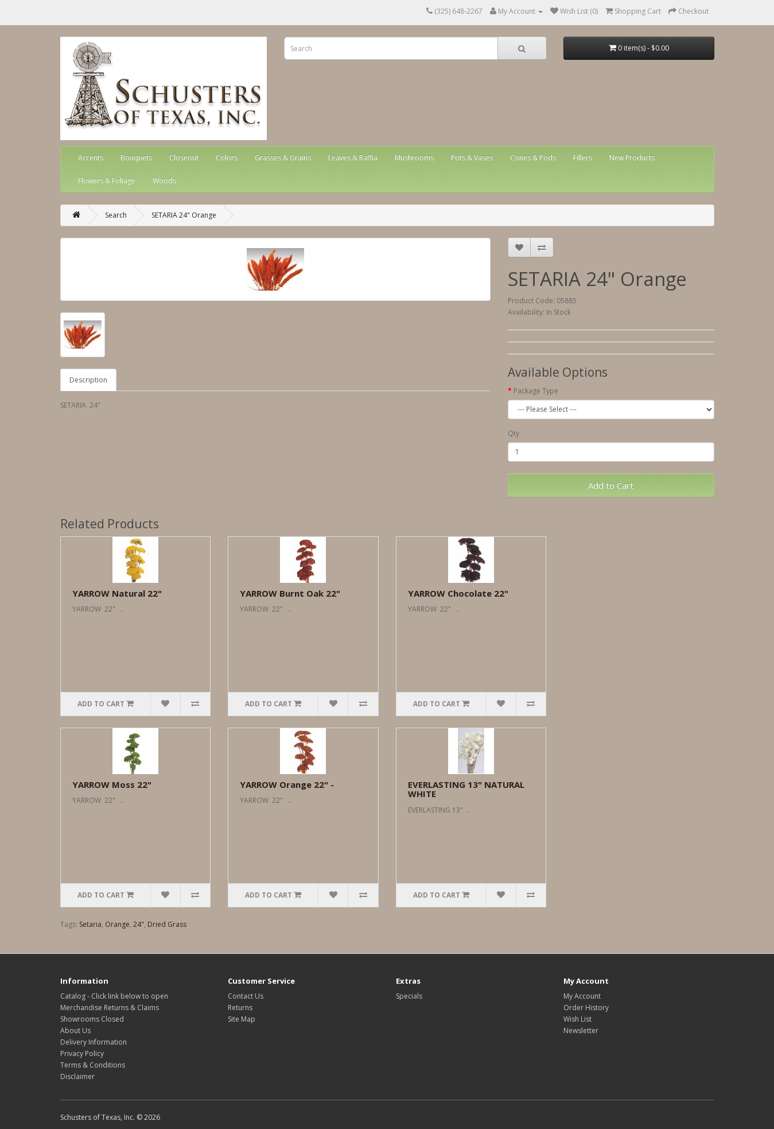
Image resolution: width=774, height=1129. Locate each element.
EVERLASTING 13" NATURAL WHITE (466, 789)
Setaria (90, 924)
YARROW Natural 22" (117, 593)
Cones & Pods (533, 158)
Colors (227, 158)
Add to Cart (610, 485)
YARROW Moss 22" (111, 784)
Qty (513, 433)
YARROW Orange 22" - (287, 784)
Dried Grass (166, 924)
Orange (117, 924)
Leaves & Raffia (353, 158)
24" (138, 924)
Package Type (536, 391)
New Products (632, 158)
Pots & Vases (472, 158)
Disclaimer (77, 1076)
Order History (586, 1007)
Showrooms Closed (92, 1019)
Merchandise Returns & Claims (109, 1007)
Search (116, 215)
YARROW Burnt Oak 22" (290, 593)
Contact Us (245, 996)
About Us (75, 1030)
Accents (90, 158)
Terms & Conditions (92, 1065)
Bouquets (136, 158)
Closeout (184, 158)
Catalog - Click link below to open (114, 996)
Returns (240, 1007)
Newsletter (580, 1030)
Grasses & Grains (283, 158)
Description (88, 380)
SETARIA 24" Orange (183, 215)
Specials (409, 996)
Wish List (577, 1019)
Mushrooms (414, 158)
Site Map (241, 1019)
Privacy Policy (82, 1053)
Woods (164, 180)
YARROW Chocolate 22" (458, 593)
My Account (582, 996)
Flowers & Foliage (106, 180)
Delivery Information (93, 1042)
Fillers (582, 158)
